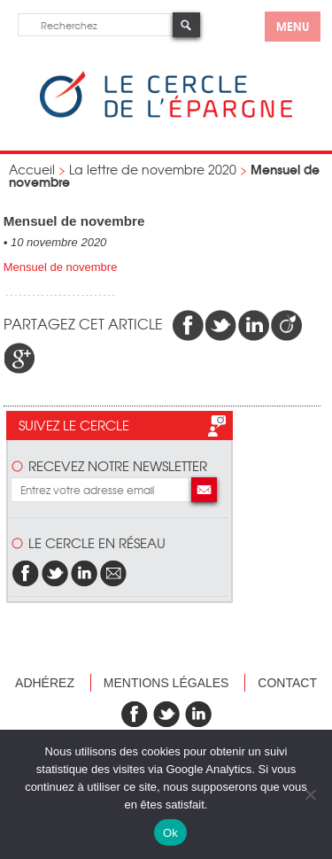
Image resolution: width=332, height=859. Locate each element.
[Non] (310, 794)
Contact (287, 683)
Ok (170, 833)
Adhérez (44, 683)
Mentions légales (166, 683)
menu (292, 26)
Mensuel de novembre (61, 267)
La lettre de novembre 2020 (152, 169)
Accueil (32, 169)
